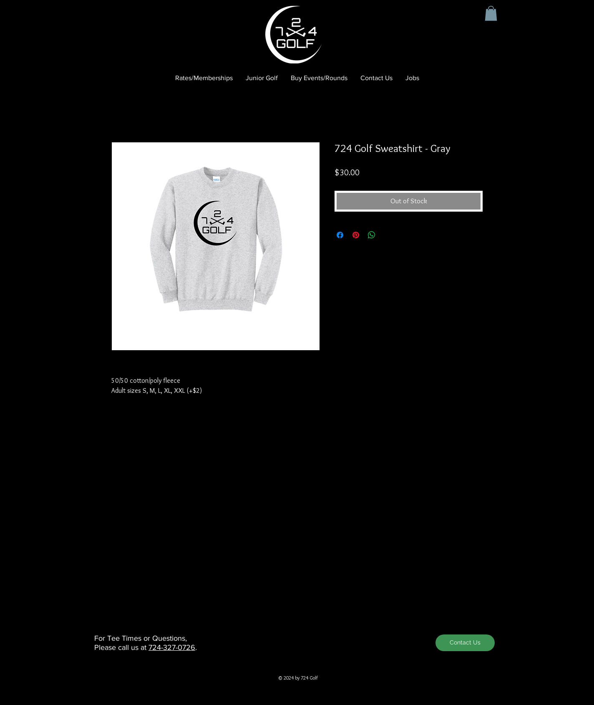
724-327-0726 (171, 647)
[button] (491, 13)
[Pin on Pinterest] (356, 235)
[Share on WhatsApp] (372, 235)
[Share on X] (388, 235)
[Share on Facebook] (340, 235)
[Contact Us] (465, 642)
